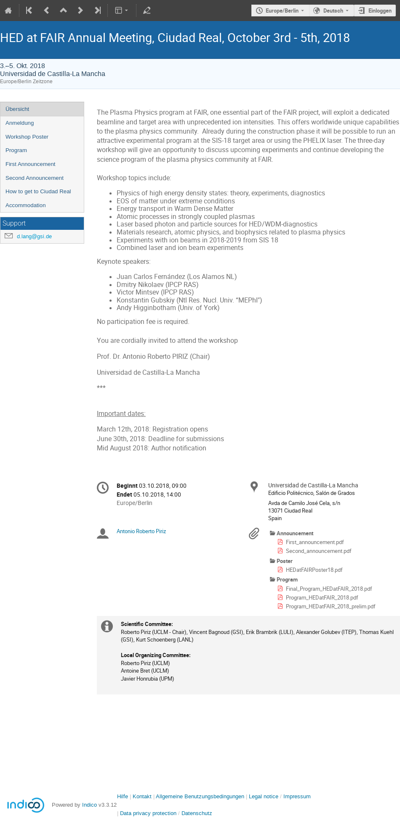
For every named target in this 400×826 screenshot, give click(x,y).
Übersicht (17, 109)
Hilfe (122, 796)
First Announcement (30, 164)
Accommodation (25, 205)
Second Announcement (34, 178)
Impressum (297, 796)
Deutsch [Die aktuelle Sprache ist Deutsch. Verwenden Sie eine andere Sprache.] (333, 10)
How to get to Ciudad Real (38, 191)
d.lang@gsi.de (34, 236)
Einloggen (380, 10)
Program (16, 150)
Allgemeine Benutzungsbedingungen (200, 796)
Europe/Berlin (282, 10)
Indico (89, 804)
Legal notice (264, 796)
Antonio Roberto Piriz (141, 531)
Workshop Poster (26, 137)
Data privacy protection (149, 813)
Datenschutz (196, 813)
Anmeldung (19, 123)
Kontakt (142, 796)
